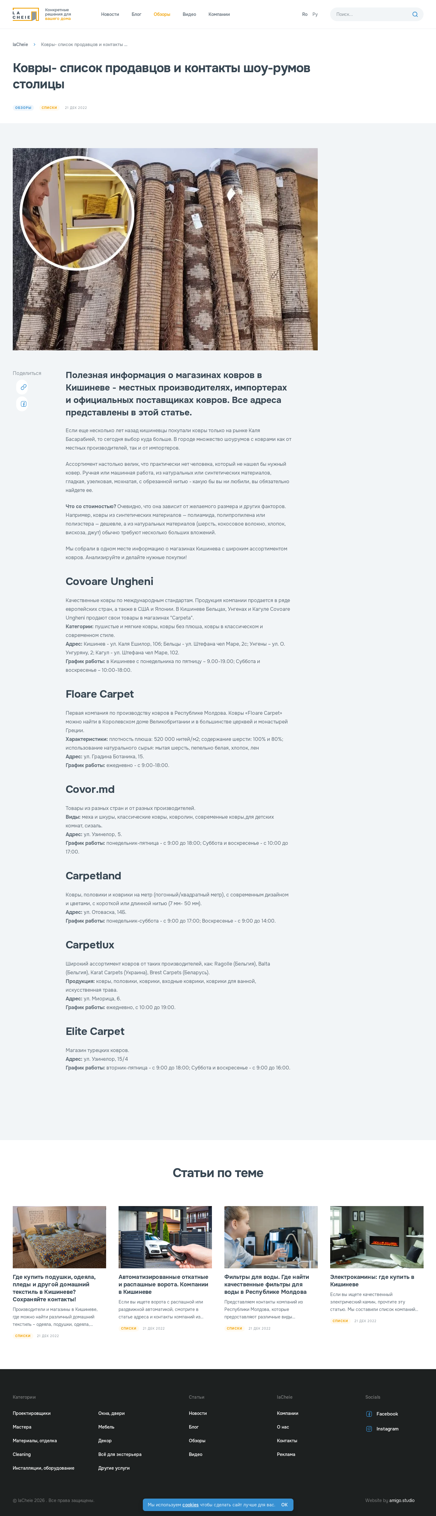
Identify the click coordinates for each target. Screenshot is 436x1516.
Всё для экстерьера (120, 1454)
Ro (304, 14)
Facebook (381, 1414)
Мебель (106, 1427)
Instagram (381, 1429)
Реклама (286, 1454)
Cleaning (22, 1454)
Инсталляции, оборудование (43, 1468)
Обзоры (162, 14)
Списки (50, 108)
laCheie (20, 44)
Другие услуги (114, 1468)
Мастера (22, 1427)
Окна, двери (111, 1413)
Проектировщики (32, 1413)
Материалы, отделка (35, 1440)
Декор (105, 1440)
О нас (283, 1427)
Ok (284, 1505)
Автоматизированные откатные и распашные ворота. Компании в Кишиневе (164, 1284)
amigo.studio (402, 1500)
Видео (189, 14)
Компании (219, 14)
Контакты (287, 1440)
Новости (110, 14)
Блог (136, 14)
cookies (190, 1505)
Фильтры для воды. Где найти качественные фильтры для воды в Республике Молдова (266, 1284)
